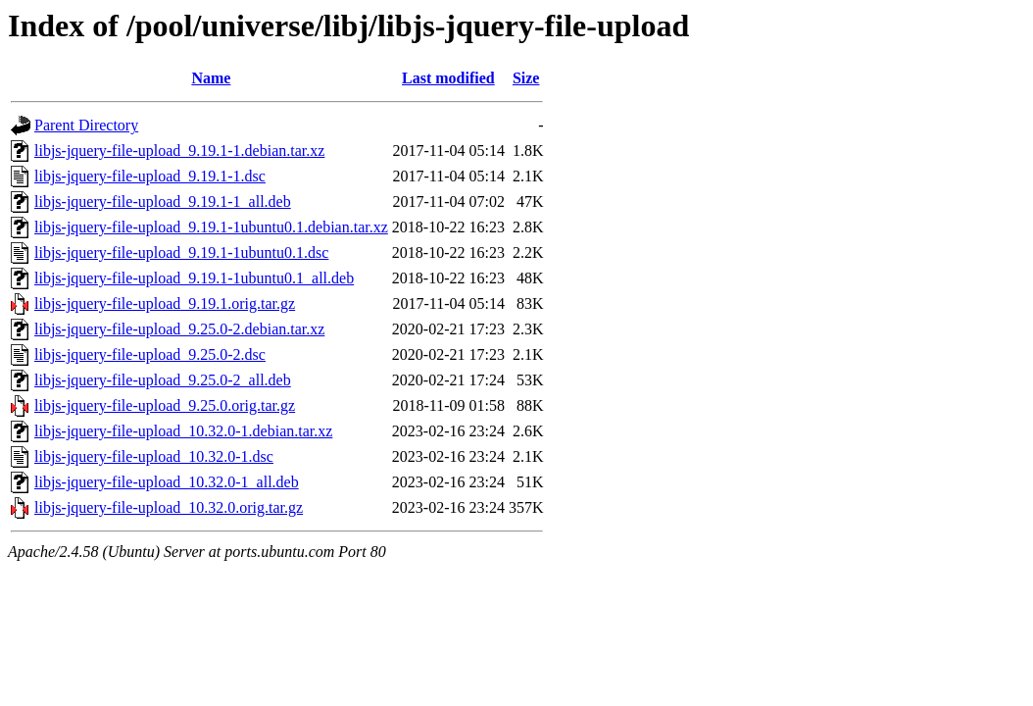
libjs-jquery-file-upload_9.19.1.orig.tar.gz (164, 303)
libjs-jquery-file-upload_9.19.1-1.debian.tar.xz (179, 150)
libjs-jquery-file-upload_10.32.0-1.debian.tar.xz (183, 431)
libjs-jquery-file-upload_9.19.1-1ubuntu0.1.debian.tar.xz (211, 227)
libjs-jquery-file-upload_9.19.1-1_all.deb (162, 201)
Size (526, 78)
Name (210, 78)
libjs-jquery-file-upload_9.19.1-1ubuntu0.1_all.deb (194, 278)
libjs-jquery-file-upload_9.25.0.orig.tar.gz (164, 405)
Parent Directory (86, 125)
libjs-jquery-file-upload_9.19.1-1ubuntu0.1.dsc (181, 252)
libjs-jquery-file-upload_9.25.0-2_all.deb (162, 380)
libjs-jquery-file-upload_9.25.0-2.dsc (150, 354)
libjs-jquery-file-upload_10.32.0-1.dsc (153, 456)
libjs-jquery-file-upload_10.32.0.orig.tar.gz (168, 507)
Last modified (448, 78)
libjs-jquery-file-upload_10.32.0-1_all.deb (166, 482)
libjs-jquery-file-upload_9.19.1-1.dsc (150, 176)
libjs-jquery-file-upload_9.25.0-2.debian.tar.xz (179, 329)
